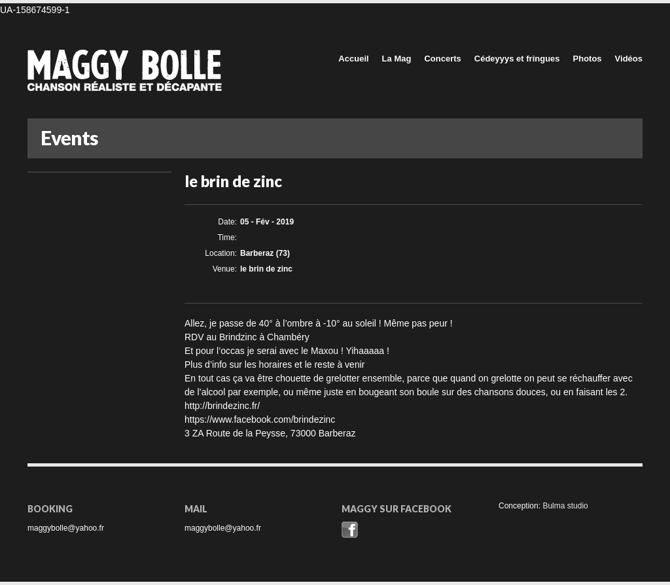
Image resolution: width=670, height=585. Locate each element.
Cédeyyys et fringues (517, 58)
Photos (587, 58)
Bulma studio (565, 505)
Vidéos (629, 58)
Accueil (353, 58)
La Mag (397, 58)
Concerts (442, 58)
